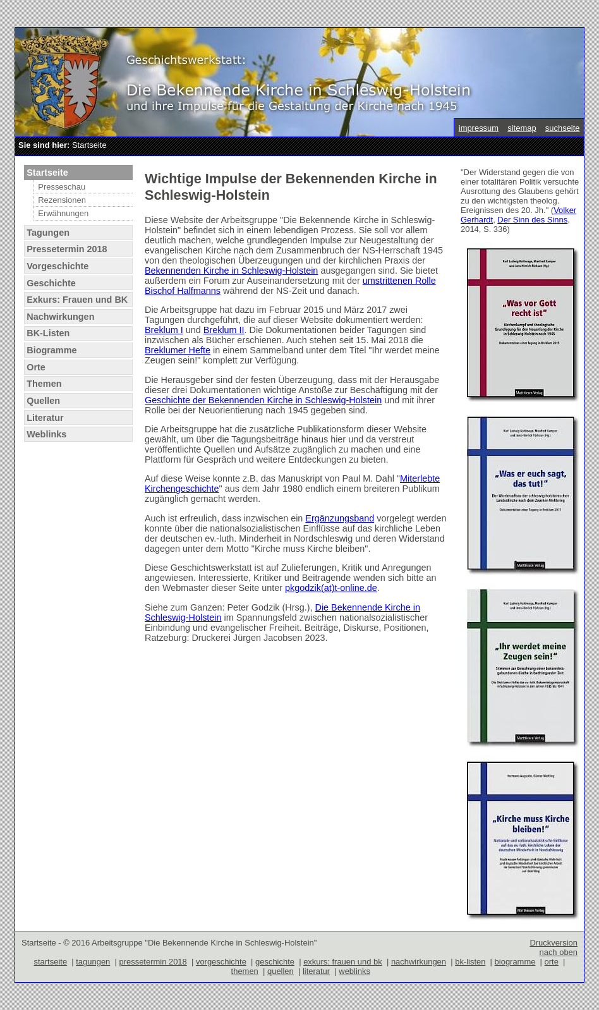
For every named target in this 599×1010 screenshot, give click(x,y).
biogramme (515, 961)
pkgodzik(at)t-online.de (331, 588)
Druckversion (553, 942)
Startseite (47, 172)
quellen (280, 971)
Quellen (43, 401)
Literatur (45, 418)
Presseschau (61, 187)
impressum (479, 128)
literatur (316, 971)
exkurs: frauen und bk (342, 961)
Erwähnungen (63, 213)
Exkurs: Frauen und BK (77, 300)
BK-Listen (48, 333)
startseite (51, 961)
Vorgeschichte (57, 266)
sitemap (521, 128)
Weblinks (46, 434)
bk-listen (470, 961)
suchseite (562, 128)
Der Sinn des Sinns (532, 219)
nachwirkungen (418, 961)
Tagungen (48, 233)
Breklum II (224, 330)
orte (552, 961)
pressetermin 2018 (152, 961)
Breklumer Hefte (177, 350)
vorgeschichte (221, 961)
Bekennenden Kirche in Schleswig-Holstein (231, 270)
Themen (44, 384)
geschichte (274, 961)
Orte (36, 367)
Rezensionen (62, 200)
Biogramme (51, 350)
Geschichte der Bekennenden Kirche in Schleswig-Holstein (263, 400)
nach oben (558, 952)
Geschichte (51, 283)
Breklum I (164, 330)
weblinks (354, 971)
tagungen (93, 961)
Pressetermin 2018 (67, 249)
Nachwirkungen (60, 317)
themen (244, 971)
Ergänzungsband (339, 518)
